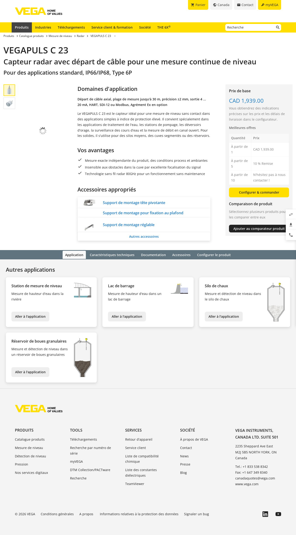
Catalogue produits (30, 439)
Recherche (78, 478)
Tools (76, 429)
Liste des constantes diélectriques (141, 472)
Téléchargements (71, 27)
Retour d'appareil (138, 439)
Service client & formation (112, 27)
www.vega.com (247, 483)
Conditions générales (57, 513)
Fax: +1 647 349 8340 (251, 472)
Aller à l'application (30, 316)
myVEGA (76, 461)
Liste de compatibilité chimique (142, 458)
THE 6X (164, 27)
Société (145, 27)
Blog (183, 472)
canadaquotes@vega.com (255, 478)
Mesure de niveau (29, 447)
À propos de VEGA (194, 439)
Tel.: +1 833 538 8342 (251, 466)
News (184, 455)
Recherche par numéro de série (90, 450)
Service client (135, 447)
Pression (21, 464)
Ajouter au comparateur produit (259, 228)
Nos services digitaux (31, 472)
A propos (86, 513)
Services (133, 429)
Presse (185, 464)
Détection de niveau (30, 455)
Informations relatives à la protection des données (139, 513)
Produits (22, 27)
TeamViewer (134, 483)
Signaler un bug (196, 513)
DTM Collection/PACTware (90, 469)
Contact (186, 447)
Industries (43, 27)
